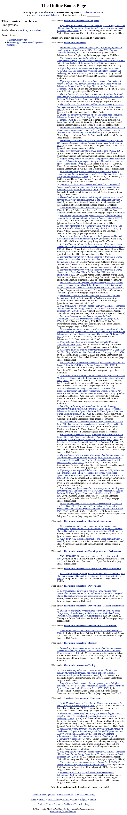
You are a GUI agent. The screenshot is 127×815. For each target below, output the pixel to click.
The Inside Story (82, 804)
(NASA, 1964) (91, 151)
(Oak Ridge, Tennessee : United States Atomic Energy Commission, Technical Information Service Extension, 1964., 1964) (91, 28)
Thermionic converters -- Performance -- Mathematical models (94, 606)
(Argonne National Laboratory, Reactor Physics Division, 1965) (89, 216)
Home (33, 799)
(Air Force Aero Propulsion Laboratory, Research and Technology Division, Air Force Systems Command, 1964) (89, 71)
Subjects (83, 799)
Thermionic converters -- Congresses (81, 20)
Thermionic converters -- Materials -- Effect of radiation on (92, 568)
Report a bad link (65, 794)
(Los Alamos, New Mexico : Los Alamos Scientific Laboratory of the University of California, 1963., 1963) (91, 378)
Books (40, 804)
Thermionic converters (17, 40)
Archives (68, 804)
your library (23, 30)
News (48, 804)
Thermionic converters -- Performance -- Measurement (90, 625)
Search (42, 799)
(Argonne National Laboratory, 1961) (89, 50)
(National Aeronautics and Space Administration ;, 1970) (89, 187)
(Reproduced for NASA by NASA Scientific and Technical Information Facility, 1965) (91, 60)
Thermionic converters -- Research (80, 643)
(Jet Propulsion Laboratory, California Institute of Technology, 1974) (89, 716)
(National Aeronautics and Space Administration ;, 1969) (89, 528)
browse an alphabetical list (51, 15)
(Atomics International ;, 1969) (91, 246)
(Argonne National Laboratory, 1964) (88, 763)
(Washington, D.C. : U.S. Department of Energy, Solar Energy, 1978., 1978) (88, 318)
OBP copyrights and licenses (63, 811)
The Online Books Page (63, 5)
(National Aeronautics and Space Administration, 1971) (91, 161)
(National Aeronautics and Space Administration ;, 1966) (89, 237)
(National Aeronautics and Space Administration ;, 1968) (91, 576)
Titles (74, 799)
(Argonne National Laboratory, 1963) (89, 704)
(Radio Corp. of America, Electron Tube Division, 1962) (90, 107)
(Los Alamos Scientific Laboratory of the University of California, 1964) (89, 227)
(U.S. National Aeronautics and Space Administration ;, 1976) (90, 174)
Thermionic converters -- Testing (79, 665)
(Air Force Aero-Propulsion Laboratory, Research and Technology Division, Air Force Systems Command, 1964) (90, 117)
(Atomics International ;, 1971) (89, 259)
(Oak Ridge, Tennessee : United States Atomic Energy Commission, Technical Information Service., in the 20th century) (90, 285)
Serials (93, 799)
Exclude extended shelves (92, 12)
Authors (66, 799)
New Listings (54, 799)
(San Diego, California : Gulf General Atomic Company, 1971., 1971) (91, 351)
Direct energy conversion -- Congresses (25, 42)
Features (57, 804)
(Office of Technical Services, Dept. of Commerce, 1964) (89, 650)
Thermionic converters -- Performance (82, 586)
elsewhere (36, 30)
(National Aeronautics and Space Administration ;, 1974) (91, 130)
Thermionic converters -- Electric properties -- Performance (92, 551)
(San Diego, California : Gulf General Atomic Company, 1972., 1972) (91, 363)
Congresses (12, 45)
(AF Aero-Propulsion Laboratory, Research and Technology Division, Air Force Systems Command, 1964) (90, 96)
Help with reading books (43, 794)
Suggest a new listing (84, 794)
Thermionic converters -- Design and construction (88, 521)
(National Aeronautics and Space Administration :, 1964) (90, 200)
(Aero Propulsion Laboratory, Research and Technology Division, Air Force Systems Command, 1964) (89, 85)
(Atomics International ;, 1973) (89, 272)
